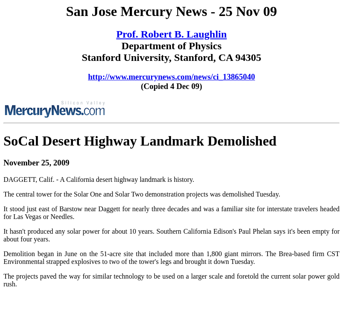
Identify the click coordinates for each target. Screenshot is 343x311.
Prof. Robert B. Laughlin (171, 34)
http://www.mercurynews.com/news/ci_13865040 (171, 76)
